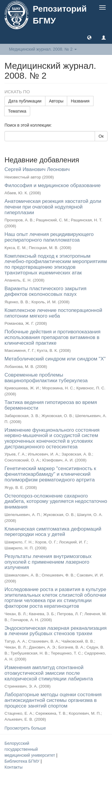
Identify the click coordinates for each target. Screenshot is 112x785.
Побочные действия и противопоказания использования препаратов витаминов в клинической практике (52, 337)
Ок (101, 136)
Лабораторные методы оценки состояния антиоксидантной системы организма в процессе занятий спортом (53, 700)
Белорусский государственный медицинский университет (30, 749)
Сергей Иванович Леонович (37, 169)
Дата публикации (25, 101)
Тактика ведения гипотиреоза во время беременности (50, 405)
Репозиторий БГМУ (60, 14)
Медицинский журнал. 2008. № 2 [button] (43, 49)
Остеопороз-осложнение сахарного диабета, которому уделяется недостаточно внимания (55, 501)
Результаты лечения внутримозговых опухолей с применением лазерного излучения (48, 562)
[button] (89, 37)
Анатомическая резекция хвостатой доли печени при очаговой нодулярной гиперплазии (52, 206)
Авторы (56, 101)
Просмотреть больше (25, 728)
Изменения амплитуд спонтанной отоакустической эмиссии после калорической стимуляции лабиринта (48, 673)
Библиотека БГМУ (22, 761)
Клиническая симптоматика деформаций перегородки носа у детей (52, 531)
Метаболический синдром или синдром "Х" (55, 359)
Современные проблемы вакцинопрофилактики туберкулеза (46, 377)
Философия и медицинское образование (52, 185)
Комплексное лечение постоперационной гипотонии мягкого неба (53, 313)
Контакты (13, 767)
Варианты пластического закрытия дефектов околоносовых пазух (45, 291)
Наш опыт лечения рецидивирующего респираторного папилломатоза (49, 237)
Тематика (17, 111)
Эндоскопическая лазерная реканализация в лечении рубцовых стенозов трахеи (55, 631)
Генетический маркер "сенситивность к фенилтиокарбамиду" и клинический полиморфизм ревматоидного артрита (50, 474)
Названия (80, 101)
